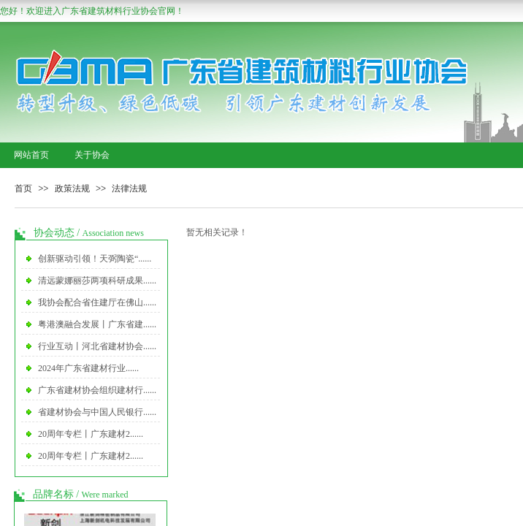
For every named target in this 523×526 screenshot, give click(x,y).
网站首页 (31, 155)
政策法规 (72, 188)
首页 (23, 188)
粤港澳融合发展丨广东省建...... (97, 324)
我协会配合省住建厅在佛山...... (97, 302)
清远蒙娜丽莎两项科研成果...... (97, 280)
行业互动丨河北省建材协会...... (97, 346)
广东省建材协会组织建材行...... (97, 390)
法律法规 (129, 188)
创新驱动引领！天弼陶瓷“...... (94, 259)
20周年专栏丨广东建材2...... (90, 434)
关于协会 (92, 155)
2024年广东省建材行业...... (88, 368)
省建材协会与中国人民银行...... (97, 412)
